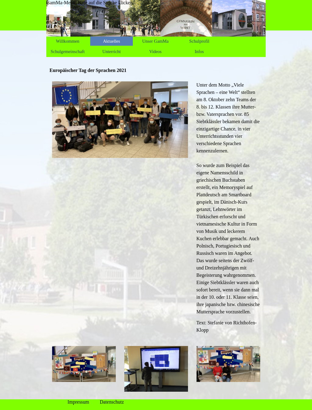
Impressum (78, 402)
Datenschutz (112, 402)
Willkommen (68, 41)
